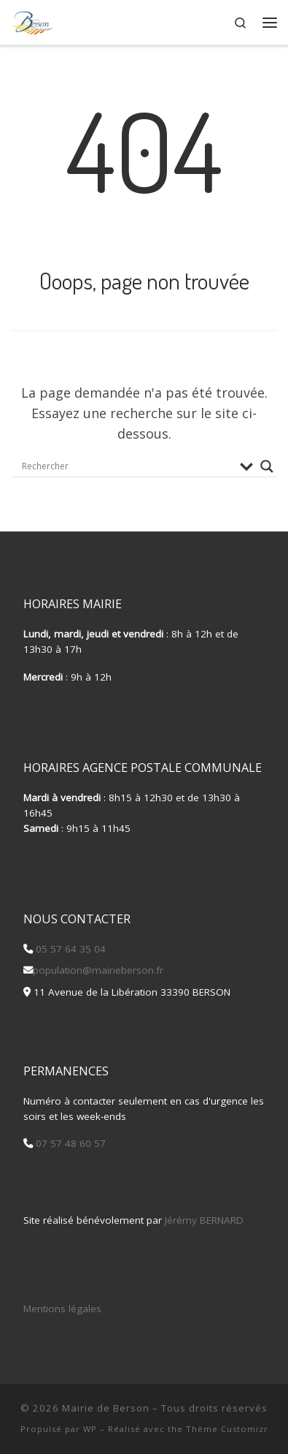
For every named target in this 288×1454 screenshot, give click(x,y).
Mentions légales (62, 1308)
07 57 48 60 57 (69, 1143)
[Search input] (127, 466)
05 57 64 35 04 (69, 948)
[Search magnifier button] (267, 466)
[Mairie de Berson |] (32, 20)
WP (90, 1428)
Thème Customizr (227, 1428)
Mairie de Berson (105, 1408)
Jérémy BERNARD (204, 1220)
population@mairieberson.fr (98, 970)
